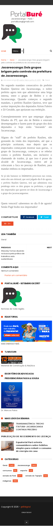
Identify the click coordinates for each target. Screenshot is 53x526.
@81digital (26, 507)
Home (3, 51)
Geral (12, 60)
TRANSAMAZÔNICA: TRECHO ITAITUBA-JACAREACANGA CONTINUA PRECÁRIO (30, 427)
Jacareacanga (24, 465)
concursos (7, 471)
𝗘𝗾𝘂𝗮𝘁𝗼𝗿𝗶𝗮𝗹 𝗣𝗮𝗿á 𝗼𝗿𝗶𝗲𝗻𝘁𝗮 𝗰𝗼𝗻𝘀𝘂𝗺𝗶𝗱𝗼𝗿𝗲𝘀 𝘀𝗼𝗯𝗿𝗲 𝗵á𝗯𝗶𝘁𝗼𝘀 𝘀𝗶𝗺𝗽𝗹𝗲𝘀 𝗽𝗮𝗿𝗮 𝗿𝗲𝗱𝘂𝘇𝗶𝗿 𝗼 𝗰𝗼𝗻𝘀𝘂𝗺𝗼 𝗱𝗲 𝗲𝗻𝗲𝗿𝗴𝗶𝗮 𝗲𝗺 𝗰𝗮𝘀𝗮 (33, 447)
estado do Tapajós (33, 476)
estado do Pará (9, 476)
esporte (23, 471)
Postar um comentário (16, 275)
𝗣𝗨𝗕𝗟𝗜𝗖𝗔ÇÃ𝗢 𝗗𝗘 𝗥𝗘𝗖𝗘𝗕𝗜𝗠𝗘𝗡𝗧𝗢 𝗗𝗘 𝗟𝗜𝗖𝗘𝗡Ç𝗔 (26, 436)
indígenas (7, 481)
